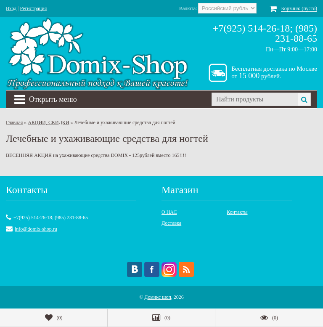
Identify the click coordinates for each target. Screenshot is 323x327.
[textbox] (255, 99)
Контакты (237, 212)
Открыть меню (45, 99)
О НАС (169, 212)
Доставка (171, 223)
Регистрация (33, 8)
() (54, 318)
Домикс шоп (157, 297)
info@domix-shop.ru (36, 229)
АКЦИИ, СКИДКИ (48, 122)
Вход (11, 8)
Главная (14, 122)
